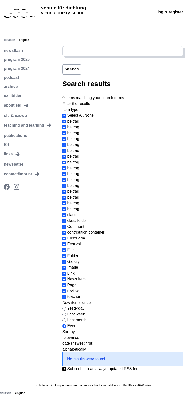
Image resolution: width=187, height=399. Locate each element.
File (70, 250)
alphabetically (74, 349)
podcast (11, 77)
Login (162, 12)
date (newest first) (77, 343)
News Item (76, 279)
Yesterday (75, 308)
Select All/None (80, 115)
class (71, 215)
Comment (75, 226)
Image (72, 267)
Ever (71, 326)
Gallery (73, 261)
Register (176, 12)
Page (71, 285)
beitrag (73, 121)
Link (70, 273)
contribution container (85, 232)
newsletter (13, 164)
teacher (73, 296)
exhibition (13, 95)
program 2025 (16, 59)
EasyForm (76, 238)
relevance (70, 337)
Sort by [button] (68, 332)
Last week (76, 314)
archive (11, 86)
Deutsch (9, 40)
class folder (77, 220)
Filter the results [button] (76, 104)
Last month (76, 320)
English (24, 40)
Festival (74, 244)
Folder (72, 256)
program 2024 (16, 68)
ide (6, 144)
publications (15, 135)
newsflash (13, 50)
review (72, 291)
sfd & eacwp (15, 115)
